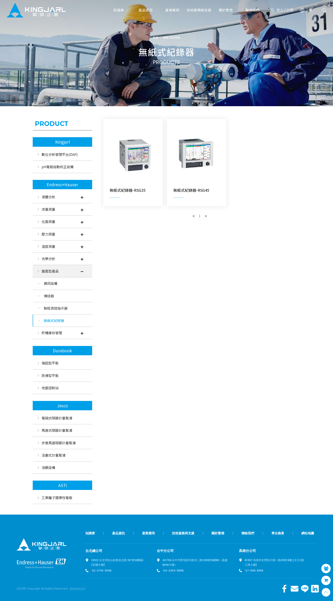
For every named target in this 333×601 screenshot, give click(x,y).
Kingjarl (62, 142)
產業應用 (148, 533)
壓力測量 (48, 234)
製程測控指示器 (56, 308)
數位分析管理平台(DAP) (60, 154)
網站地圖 (307, 533)
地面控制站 (50, 387)
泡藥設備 (48, 467)
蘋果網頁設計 (77, 589)
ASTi (62, 485)
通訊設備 (50, 283)
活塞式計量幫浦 (53, 455)
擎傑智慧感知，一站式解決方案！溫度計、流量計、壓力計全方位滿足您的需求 (36, 10)
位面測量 (48, 221)
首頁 (155, 38)
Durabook (62, 351)
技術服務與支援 (183, 533)
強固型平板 (50, 362)
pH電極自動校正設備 (57, 166)
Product (51, 124)
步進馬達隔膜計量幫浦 (59, 442)
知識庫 (90, 533)
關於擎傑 (218, 533)
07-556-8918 (254, 571)
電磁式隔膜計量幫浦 (57, 417)
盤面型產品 (50, 271)
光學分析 (48, 258)
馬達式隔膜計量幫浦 (57, 430)
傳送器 (49, 295)
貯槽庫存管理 (52, 332)
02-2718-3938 (101, 571)
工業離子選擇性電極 (57, 497)
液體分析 (48, 196)
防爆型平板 (50, 375)
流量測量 (48, 209)
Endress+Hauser (62, 185)
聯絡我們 (247, 533)
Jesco (62, 406)
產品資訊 (118, 533)
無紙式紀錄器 (171, 38)
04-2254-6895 (173, 571)
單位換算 (277, 533)
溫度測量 (48, 246)
